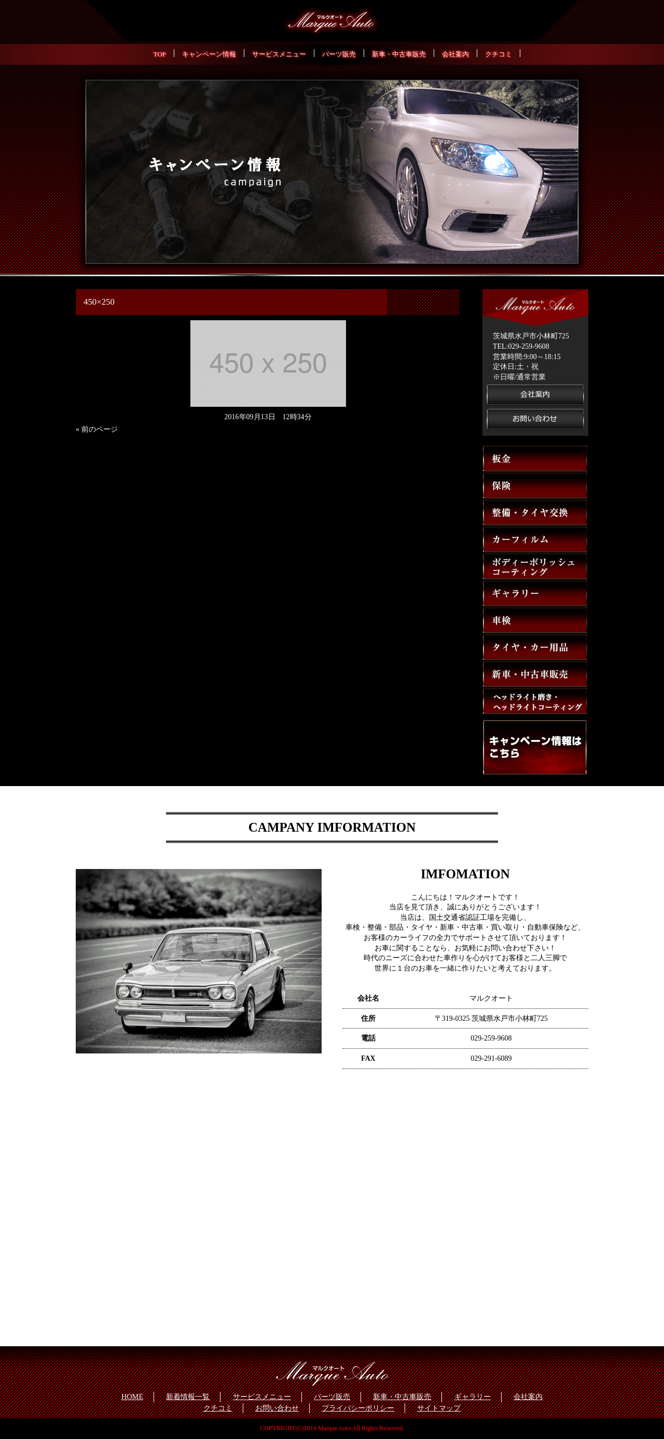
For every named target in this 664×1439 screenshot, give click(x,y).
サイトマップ (439, 1408)
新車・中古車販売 (402, 1396)
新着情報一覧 (188, 1396)
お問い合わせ (277, 1408)
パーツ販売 (332, 1396)
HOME (132, 1396)
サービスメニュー (262, 1396)
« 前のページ (97, 429)
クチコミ (217, 1408)
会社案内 (528, 1396)
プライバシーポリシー (358, 1408)
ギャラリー (472, 1396)
